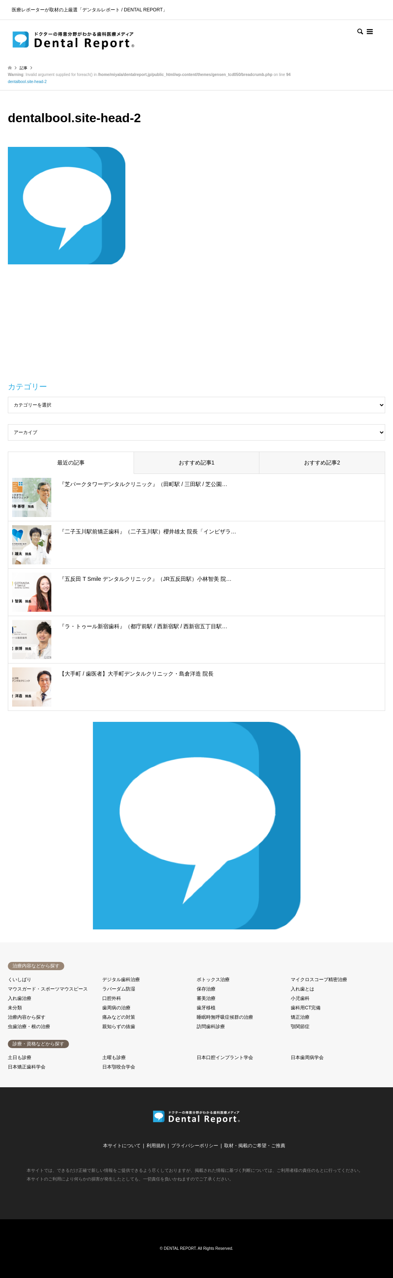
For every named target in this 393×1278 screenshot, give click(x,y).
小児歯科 (300, 998)
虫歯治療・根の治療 (29, 1026)
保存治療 (206, 989)
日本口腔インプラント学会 (225, 1057)
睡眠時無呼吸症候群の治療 (225, 1017)
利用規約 (156, 1145)
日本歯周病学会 (307, 1057)
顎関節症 (300, 1026)
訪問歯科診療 (211, 1026)
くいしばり (19, 979)
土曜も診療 (114, 1057)
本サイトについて (122, 1145)
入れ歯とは (302, 989)
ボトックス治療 (213, 979)
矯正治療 (300, 1017)
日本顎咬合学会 (118, 1067)
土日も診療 (19, 1057)
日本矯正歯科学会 (26, 1067)
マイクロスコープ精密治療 (319, 979)
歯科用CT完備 (306, 1007)
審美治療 (206, 998)
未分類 (15, 1007)
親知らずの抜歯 (118, 1026)
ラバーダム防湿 (118, 989)
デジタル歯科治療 (121, 979)
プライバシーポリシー (194, 1145)
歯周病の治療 (116, 1007)
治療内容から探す (26, 1017)
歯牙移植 (206, 1007)
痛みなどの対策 (118, 1017)
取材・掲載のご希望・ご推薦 (254, 1145)
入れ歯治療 (19, 998)
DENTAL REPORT (180, 1248)
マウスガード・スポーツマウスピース (48, 989)
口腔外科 (111, 998)
